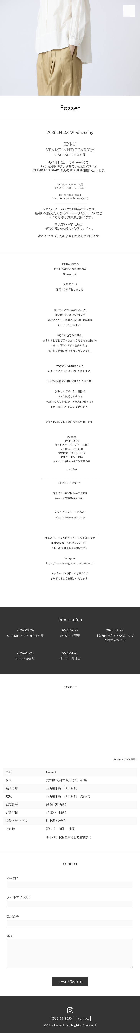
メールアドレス (18, 897)
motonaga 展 (25, 655)
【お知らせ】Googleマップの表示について (114, 635)
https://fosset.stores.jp (70, 517)
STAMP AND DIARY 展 (25, 632)
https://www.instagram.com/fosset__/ (70, 563)
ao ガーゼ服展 (70, 632)
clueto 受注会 (70, 655)
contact (83, 1018)
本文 (10, 935)
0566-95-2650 (61, 1018)
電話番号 (13, 916)
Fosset (59, 1025)
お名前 (12, 878)
